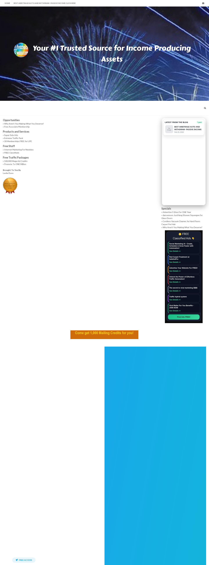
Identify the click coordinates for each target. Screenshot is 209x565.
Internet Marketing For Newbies (19, 149)
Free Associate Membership (17, 126)
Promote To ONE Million (15, 164)
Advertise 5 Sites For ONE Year (177, 212)
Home (7, 3)
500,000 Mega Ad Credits (15, 161)
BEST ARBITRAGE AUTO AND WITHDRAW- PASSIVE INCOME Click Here (45, 3)
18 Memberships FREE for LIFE (18, 141)
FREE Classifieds (11, 152)
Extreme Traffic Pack (13, 138)
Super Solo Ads (11, 135)
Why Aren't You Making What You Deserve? (24, 123)
